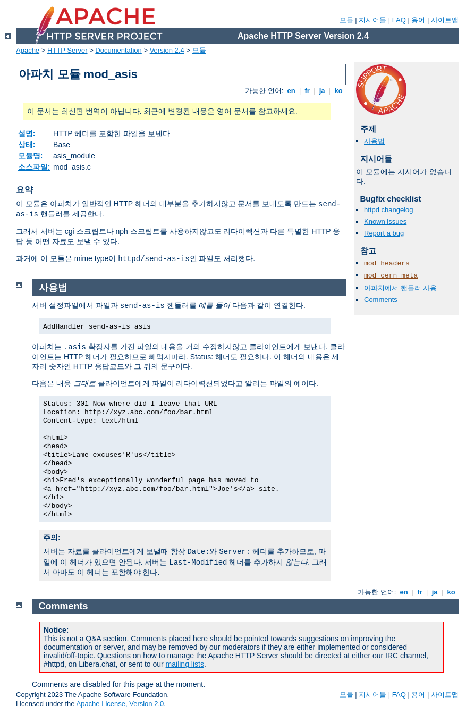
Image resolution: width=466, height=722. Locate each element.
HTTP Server (67, 50)
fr (307, 91)
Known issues (385, 221)
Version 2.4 (167, 50)
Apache (27, 50)
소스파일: (34, 167)
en (291, 91)
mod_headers (387, 263)
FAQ (399, 20)
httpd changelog (388, 210)
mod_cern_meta (391, 276)
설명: (27, 133)
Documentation (118, 50)
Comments (380, 300)
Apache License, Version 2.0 (120, 704)
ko (338, 91)
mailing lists (185, 664)
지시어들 (372, 20)
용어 (418, 20)
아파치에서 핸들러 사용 (400, 288)
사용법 (374, 141)
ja (322, 91)
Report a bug (384, 233)
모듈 (346, 20)
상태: (27, 144)
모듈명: (30, 156)
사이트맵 (445, 20)
